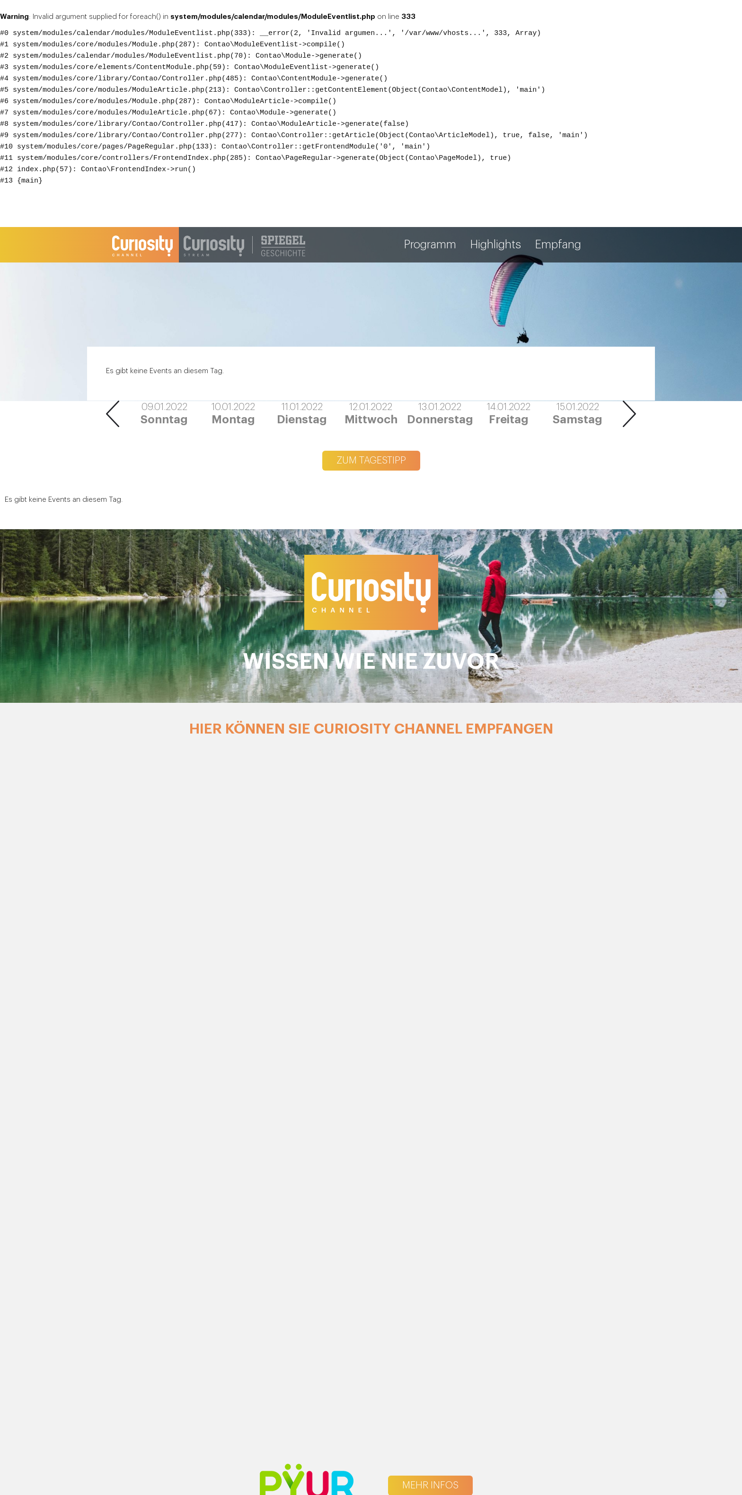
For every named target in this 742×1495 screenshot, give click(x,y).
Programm (430, 245)
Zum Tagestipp (371, 460)
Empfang (558, 245)
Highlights (495, 245)
